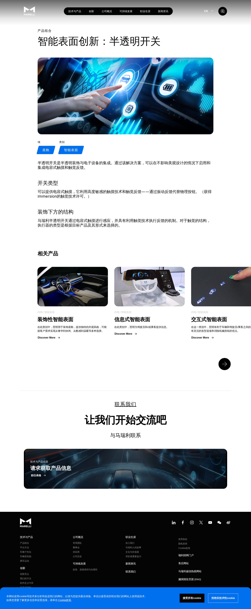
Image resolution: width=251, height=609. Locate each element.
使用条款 (182, 539)
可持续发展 (79, 563)
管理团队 (77, 543)
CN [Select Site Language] (206, 11)
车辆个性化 (25, 552)
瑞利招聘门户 (186, 555)
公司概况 (78, 537)
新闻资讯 (130, 563)
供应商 (76, 552)
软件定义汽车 (26, 583)
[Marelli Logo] (29, 14)
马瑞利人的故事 (133, 547)
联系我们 (130, 571)
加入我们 (129, 543)
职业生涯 (130, 537)
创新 (22, 568)
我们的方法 (25, 578)
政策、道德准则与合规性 (85, 569)
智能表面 (71, 150)
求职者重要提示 (133, 556)
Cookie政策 (184, 548)
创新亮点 (24, 574)
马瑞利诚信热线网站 (189, 571)
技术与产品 (26, 537)
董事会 (76, 547)
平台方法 (24, 547)
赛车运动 (24, 561)
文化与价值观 (132, 552)
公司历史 (77, 556)
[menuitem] (75, 11)
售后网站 (183, 563)
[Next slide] (224, 364)
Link (72, 303)
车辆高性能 (25, 556)
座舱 (45, 150)
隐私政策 (182, 543)
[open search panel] (222, 11)
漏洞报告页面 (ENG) (189, 579)
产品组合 (24, 543)
